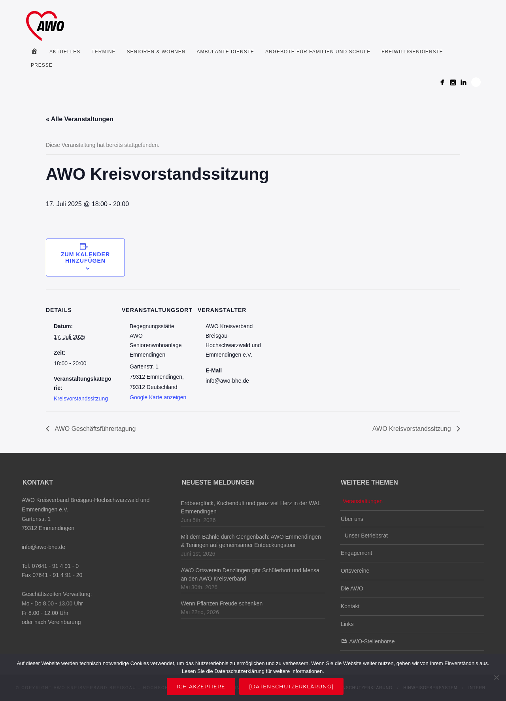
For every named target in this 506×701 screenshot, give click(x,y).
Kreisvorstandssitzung (81, 398)
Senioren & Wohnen (155, 52)
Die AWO (352, 588)
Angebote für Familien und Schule (317, 52)
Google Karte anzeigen (158, 397)
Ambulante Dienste (225, 52)
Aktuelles (64, 52)
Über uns (352, 519)
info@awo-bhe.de (43, 547)
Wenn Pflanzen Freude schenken (221, 603)
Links (347, 624)
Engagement (356, 553)
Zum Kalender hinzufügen (85, 257)
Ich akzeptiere (201, 686)
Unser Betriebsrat (366, 535)
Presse (42, 65)
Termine (103, 52)
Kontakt (350, 606)
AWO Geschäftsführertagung (94, 428)
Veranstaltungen (363, 501)
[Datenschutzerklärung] (291, 686)
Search (476, 82)
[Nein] (496, 677)
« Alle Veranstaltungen (79, 119)
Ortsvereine (355, 571)
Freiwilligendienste (412, 52)
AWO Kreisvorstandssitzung (412, 428)
